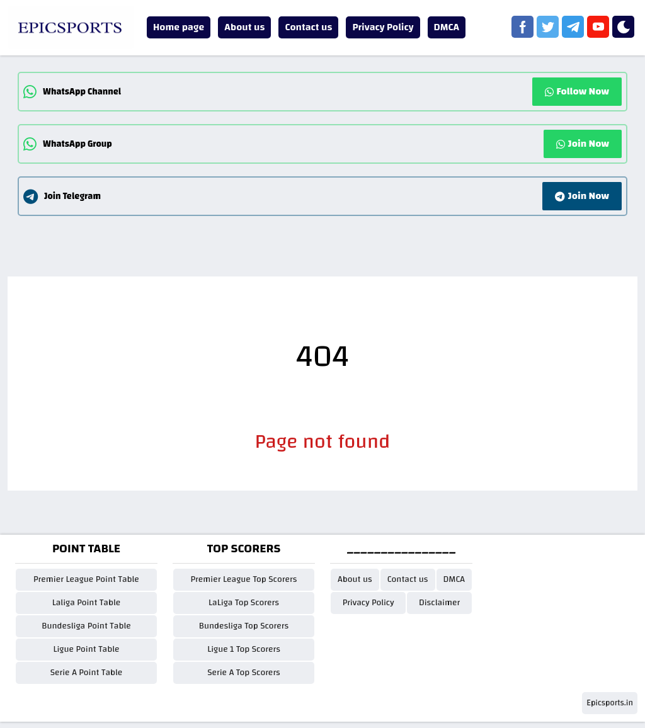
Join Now (582, 143)
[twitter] (548, 27)
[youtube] (598, 27)
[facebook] (522, 27)
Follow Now (577, 91)
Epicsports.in (609, 702)
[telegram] (573, 27)
